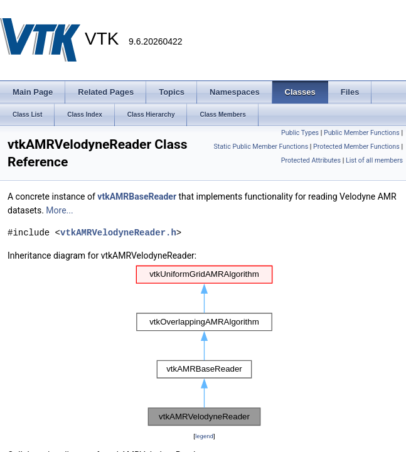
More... (59, 210)
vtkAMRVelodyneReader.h (118, 233)
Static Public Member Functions (260, 147)
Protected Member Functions (356, 147)
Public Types (300, 133)
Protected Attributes (311, 160)
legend (204, 436)
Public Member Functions (362, 133)
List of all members (374, 160)
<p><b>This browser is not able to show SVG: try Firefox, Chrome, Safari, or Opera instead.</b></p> (204, 345)
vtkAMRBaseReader (136, 196)
